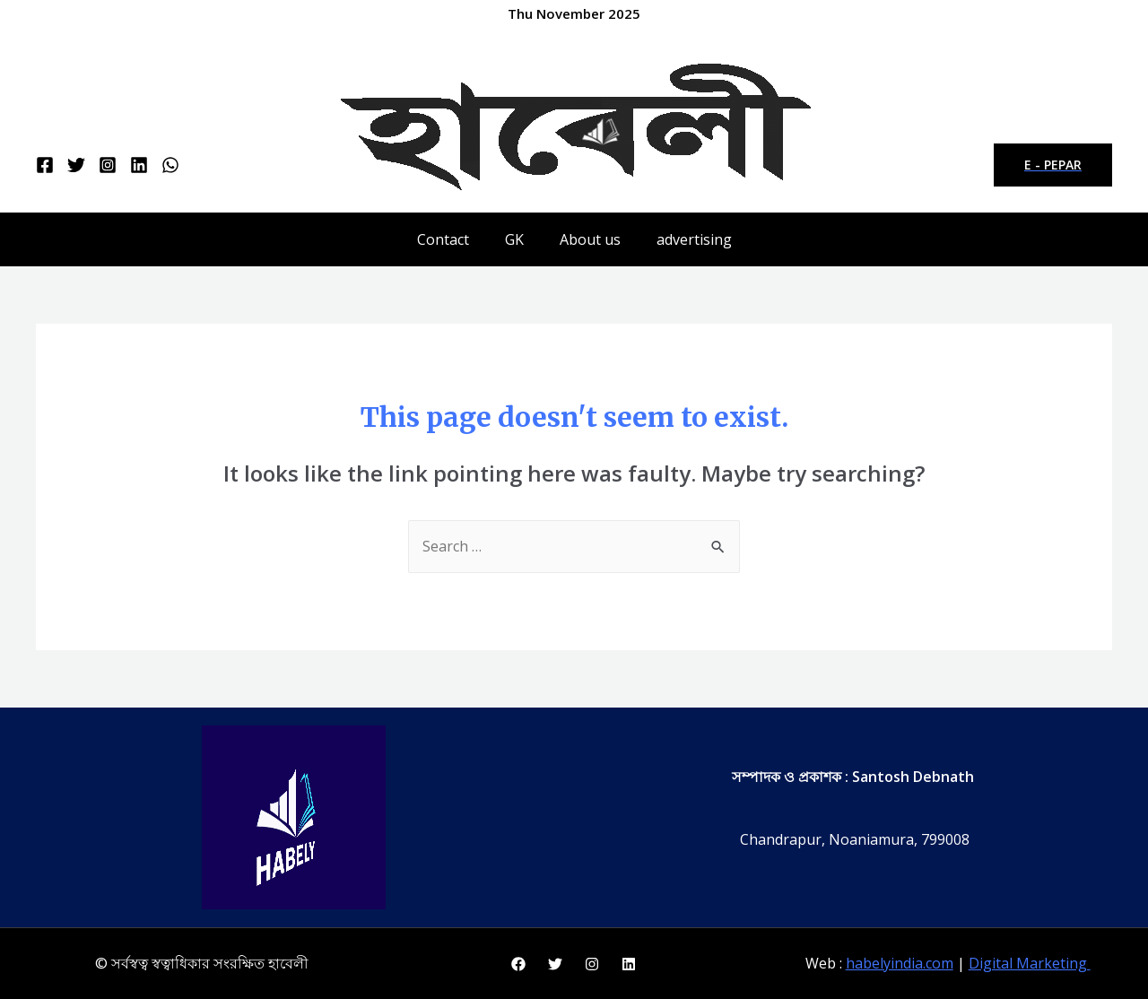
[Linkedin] (139, 165)
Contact (443, 239)
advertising (694, 239)
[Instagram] (108, 165)
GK (514, 239)
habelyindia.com (899, 963)
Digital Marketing (1030, 963)
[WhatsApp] (170, 165)
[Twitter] (76, 165)
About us (590, 239)
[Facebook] (45, 165)
